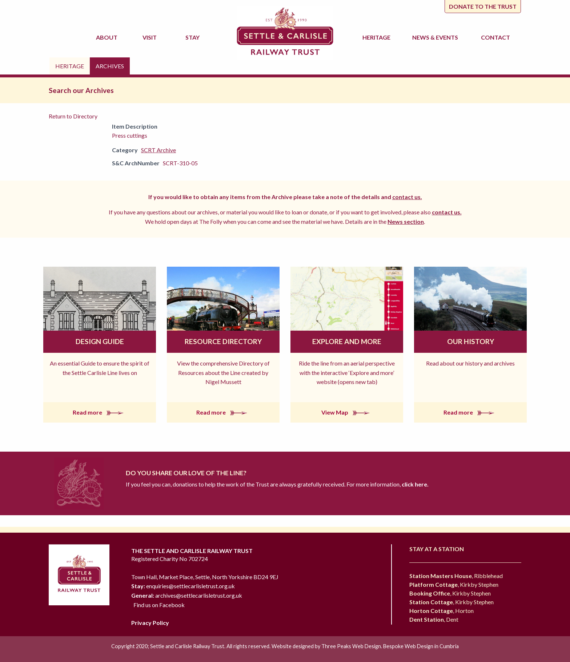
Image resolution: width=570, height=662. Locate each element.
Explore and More (346, 341)
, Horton (441, 610)
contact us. (407, 196)
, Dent (433, 619)
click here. (415, 484)
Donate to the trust (483, 6)
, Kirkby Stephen (453, 584)
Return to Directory (73, 116)
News (436, 37)
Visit (150, 37)
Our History (470, 341)
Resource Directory (223, 341)
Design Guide (100, 341)
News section (406, 221)
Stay (193, 37)
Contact (495, 37)
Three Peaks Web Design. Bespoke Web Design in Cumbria (390, 646)
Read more (100, 412)
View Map (347, 412)
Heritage (377, 37)
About (108, 37)
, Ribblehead (456, 575)
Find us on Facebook (159, 604)
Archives (110, 65)
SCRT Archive (158, 149)
